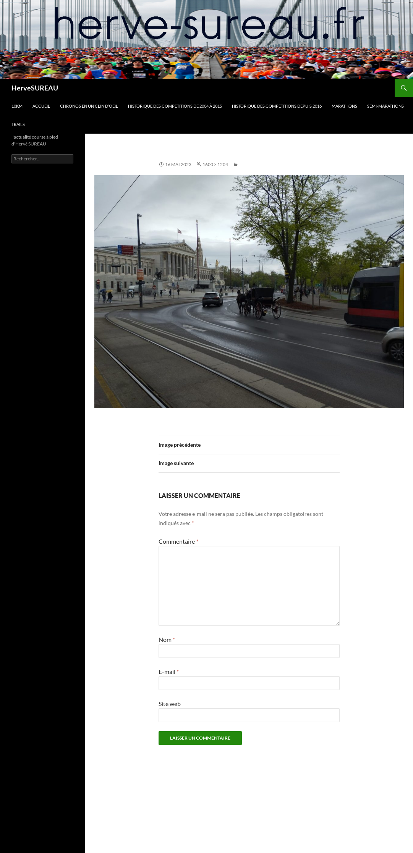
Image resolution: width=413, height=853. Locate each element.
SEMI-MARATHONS (385, 105)
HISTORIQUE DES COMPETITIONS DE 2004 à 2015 (175, 105)
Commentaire (178, 541)
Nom (167, 639)
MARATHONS (344, 105)
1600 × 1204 (215, 164)
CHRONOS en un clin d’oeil (89, 105)
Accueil (41, 105)
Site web (170, 703)
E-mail (169, 671)
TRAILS (18, 124)
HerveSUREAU (34, 88)
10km (17, 105)
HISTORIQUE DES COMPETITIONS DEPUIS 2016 (277, 105)
